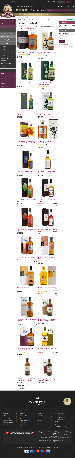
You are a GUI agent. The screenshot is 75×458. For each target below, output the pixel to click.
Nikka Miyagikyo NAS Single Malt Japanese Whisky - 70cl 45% (25, 349)
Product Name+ (30, 28)
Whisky (25, 20)
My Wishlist (40, 419)
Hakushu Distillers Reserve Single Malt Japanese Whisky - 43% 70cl (47, 113)
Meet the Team (28, 14)
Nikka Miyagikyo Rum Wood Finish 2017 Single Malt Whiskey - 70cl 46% (26, 379)
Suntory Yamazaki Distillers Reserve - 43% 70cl (47, 53)
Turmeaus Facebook (7, 420)
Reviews (55, 14)
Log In (39, 420)
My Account (41, 10)
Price (35, 28)
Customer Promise (24, 417)
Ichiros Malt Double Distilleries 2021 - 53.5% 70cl (47, 200)
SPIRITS (19, 20)
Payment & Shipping (25, 419)
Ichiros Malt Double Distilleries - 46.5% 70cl (26, 200)
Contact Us (5, 424)
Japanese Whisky (45, 20)
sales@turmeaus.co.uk (60, 426)
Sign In (62, 41)
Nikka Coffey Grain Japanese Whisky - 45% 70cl (47, 258)
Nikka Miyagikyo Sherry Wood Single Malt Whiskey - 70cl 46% (47, 379)
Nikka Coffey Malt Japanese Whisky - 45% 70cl (26, 288)
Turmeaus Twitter (7, 419)
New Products (6, 413)
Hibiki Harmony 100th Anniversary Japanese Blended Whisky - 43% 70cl (26, 142)
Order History (40, 415)
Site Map (22, 426)
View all (35, 26)
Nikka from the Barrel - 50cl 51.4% (25, 52)
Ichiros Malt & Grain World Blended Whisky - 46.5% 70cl (46, 172)
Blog (19, 17)
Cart (34, 10)
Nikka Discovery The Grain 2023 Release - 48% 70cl (27, 320)
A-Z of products (6, 417)
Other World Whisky (34, 20)
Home (19, 14)
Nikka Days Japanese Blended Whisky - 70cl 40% (47, 288)
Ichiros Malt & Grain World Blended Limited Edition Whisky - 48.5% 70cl (25, 172)
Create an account (63, 44)
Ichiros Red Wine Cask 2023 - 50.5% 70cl (47, 229)
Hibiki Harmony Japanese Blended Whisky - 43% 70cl (46, 142)
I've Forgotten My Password (66, 46)
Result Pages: (21, 385)
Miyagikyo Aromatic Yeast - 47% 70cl (26, 257)
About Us (22, 413)
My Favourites (40, 417)
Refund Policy (23, 424)
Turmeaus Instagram (8, 422)
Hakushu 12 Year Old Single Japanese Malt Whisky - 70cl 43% (47, 83)
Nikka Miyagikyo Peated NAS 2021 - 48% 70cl (47, 349)
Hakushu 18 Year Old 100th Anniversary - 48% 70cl (27, 113)
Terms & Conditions (25, 420)
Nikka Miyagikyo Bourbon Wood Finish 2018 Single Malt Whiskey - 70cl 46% (47, 320)
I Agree (68, 1)
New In (48, 14)
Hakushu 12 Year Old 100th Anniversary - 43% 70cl (27, 83)
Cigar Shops (39, 14)
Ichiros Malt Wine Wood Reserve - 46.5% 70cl (27, 229)
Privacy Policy (61, 1)
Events (26, 17)
